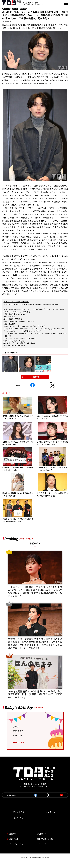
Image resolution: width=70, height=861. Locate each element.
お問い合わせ (13, 839)
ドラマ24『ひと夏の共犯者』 (16, 301)
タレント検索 (18, 811)
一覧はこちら (19, 742)
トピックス (18, 818)
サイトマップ (41, 844)
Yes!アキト (18, 735)
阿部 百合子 (18, 731)
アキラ (16, 726)
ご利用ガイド (41, 834)
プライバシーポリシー (17, 844)
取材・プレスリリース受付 (46, 839)
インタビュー (51, 811)
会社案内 (12, 834)
